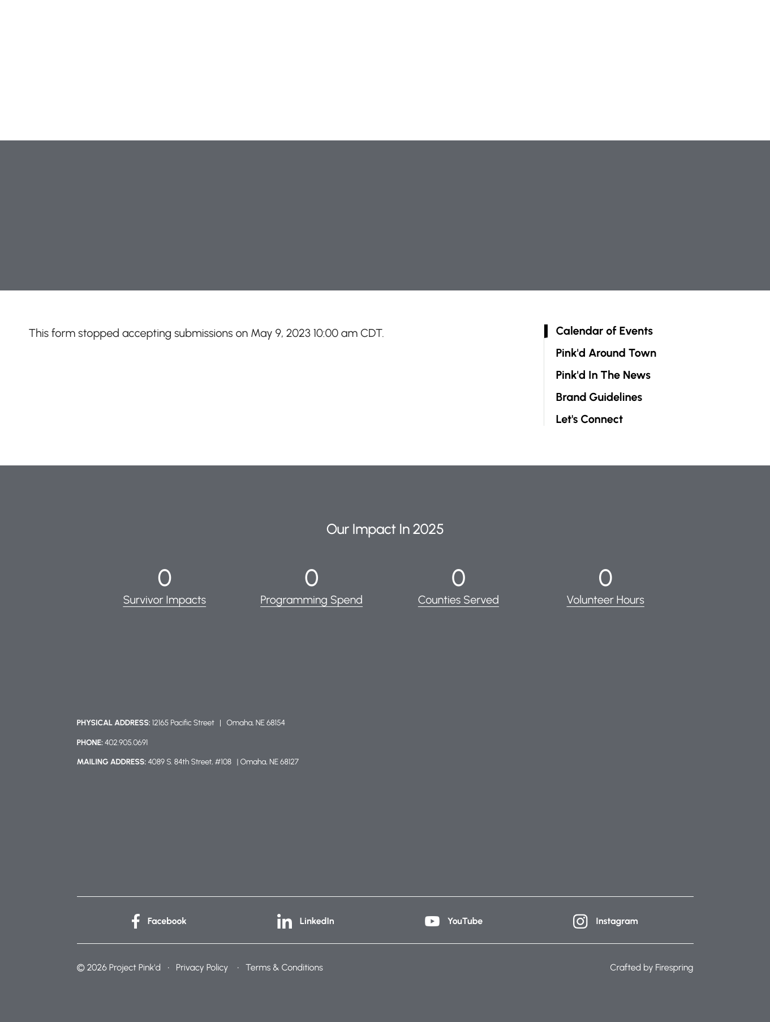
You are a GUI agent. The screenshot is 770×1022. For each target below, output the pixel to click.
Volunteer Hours (605, 599)
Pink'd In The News (603, 375)
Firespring (674, 966)
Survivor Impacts (164, 599)
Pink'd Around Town (606, 353)
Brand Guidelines (599, 397)
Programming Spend (311, 599)
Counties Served (459, 599)
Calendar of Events (604, 330)
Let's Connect (589, 419)
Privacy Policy (202, 966)
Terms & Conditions (284, 966)
